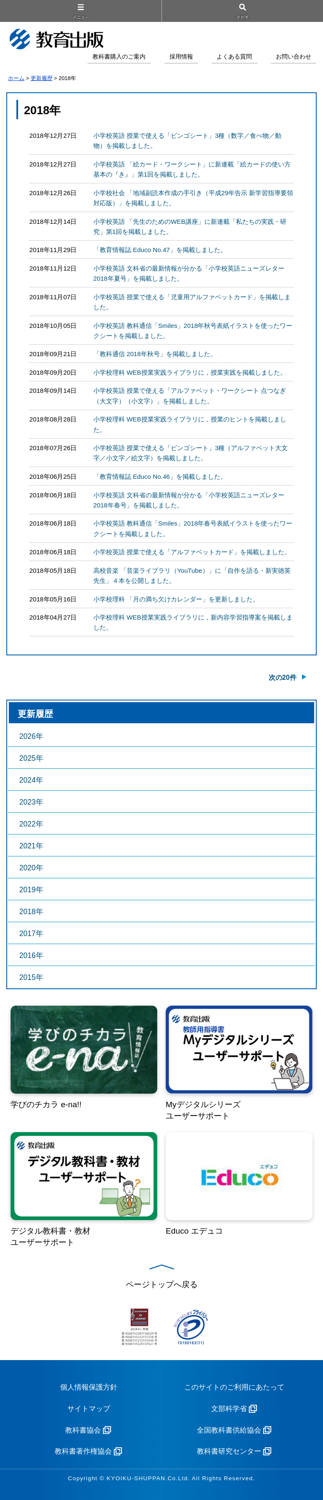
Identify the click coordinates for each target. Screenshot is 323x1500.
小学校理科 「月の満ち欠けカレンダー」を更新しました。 (176, 599)
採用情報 (181, 57)
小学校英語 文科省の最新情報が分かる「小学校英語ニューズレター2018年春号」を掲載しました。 (188, 500)
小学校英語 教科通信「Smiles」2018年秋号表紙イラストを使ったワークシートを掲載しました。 (193, 330)
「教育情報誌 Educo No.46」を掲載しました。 (160, 476)
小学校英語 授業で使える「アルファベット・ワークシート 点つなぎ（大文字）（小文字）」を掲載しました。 (189, 395)
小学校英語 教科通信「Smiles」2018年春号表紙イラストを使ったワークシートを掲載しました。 (193, 528)
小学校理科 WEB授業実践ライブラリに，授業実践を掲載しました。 (189, 372)
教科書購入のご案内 (119, 57)
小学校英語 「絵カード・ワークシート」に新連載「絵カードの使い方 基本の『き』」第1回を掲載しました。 (192, 169)
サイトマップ (88, 1409)
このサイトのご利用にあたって (234, 1387)
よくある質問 (234, 57)
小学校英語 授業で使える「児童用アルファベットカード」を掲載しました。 (192, 302)
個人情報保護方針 (88, 1387)
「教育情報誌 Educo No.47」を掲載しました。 (160, 249)
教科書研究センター (229, 1451)
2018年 (31, 911)
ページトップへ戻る (162, 1284)
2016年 (31, 955)
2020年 (31, 868)
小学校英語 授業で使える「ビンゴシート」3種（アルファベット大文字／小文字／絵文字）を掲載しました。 (190, 453)
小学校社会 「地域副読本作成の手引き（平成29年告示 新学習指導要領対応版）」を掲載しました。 (193, 198)
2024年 (31, 780)
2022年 (31, 824)
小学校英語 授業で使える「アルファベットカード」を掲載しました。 (192, 551)
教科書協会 (83, 1430)
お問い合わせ (293, 57)
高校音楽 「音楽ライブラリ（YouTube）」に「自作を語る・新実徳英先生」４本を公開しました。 (192, 575)
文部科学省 (229, 1409)
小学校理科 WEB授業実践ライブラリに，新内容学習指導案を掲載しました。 (193, 622)
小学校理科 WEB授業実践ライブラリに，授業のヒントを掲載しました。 (189, 424)
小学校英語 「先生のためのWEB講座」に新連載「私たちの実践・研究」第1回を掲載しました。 (189, 226)
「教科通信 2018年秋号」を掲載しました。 (155, 353)
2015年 (31, 977)
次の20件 (283, 677)
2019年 (31, 890)
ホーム (16, 78)
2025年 (31, 758)
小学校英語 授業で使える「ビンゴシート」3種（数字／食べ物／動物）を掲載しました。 (187, 140)
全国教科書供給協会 (229, 1430)
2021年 (31, 846)
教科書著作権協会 (83, 1451)
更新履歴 (42, 78)
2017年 (31, 933)
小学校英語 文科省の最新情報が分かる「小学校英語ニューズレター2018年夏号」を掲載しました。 (188, 273)
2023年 (31, 802)
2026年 (31, 736)
